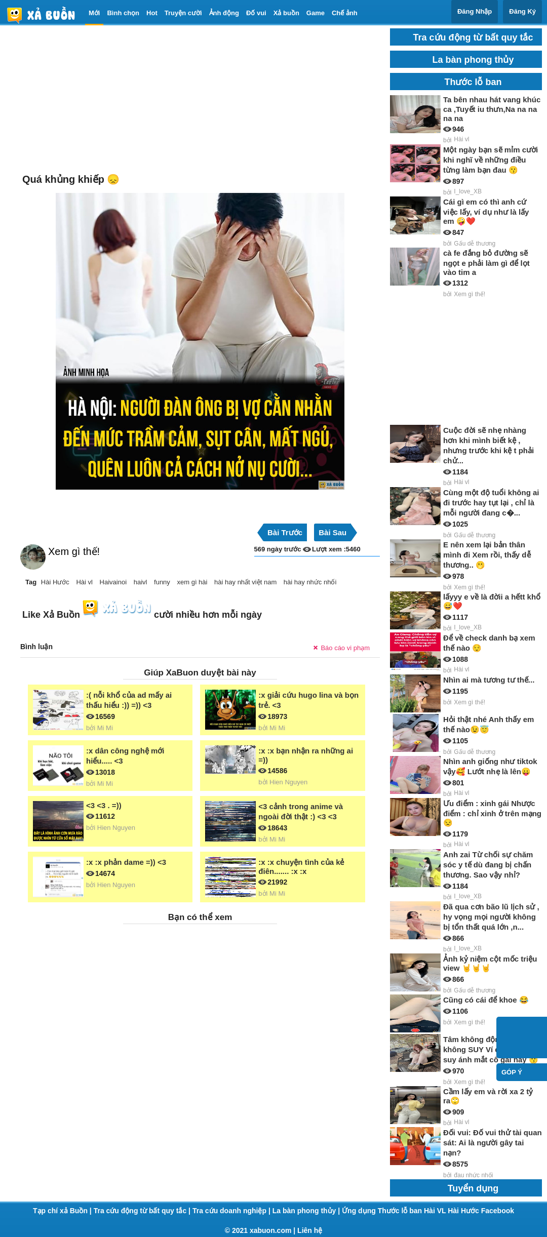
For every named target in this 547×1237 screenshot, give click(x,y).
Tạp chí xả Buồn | (63, 1211)
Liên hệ (309, 1230)
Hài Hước (55, 582)
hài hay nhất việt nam (245, 582)
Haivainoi (113, 582)
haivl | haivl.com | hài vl (45, 15)
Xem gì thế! (74, 551)
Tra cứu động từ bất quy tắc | (143, 1211)
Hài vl (84, 582)
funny (162, 582)
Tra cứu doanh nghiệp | (232, 1211)
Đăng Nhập (474, 11)
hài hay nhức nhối (310, 582)
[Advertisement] (200, 99)
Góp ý (511, 1072)
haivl (140, 582)
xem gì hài (192, 582)
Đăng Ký (522, 11)
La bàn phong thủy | (307, 1211)
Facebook (497, 1211)
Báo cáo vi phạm (345, 648)
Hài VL (436, 1211)
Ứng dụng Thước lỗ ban (383, 1211)
